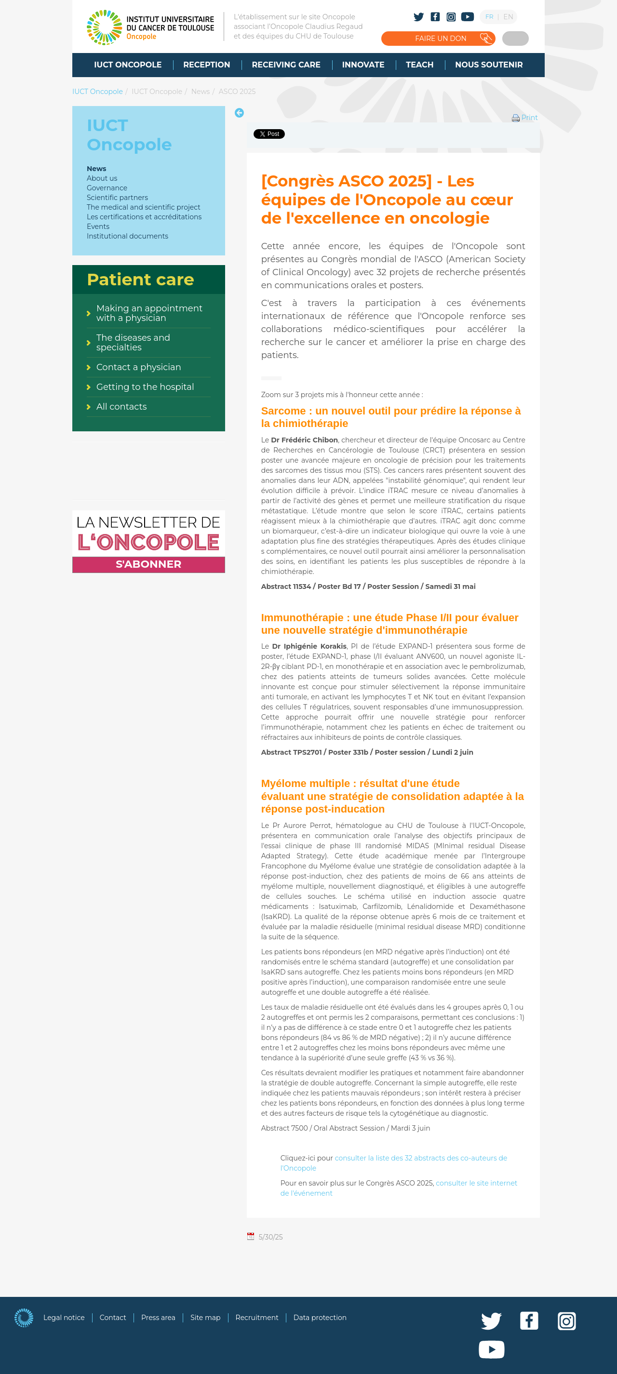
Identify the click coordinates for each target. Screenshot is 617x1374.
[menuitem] (127, 65)
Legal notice (64, 1317)
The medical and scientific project (144, 207)
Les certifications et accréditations (144, 217)
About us (102, 178)
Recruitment (257, 1317)
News (200, 91)
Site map (205, 1317)
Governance (107, 188)
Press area (158, 1317)
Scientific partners (117, 197)
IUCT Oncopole (97, 91)
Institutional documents (127, 236)
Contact (113, 1317)
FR (489, 16)
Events (98, 226)
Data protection (320, 1317)
